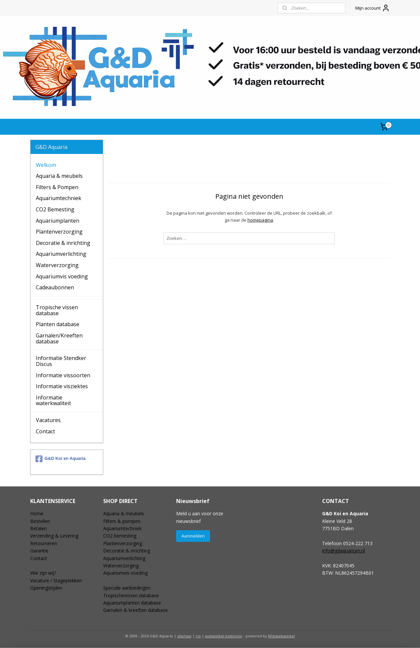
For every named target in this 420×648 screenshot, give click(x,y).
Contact (45, 431)
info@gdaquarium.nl (343, 550)
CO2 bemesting (119, 536)
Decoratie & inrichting (63, 243)
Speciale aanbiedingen (127, 588)
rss (198, 635)
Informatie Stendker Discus (61, 361)
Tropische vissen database (57, 310)
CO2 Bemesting (55, 209)
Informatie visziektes (62, 386)
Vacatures (48, 420)
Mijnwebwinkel (281, 635)
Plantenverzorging (59, 231)
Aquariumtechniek (58, 198)
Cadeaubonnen (55, 287)
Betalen (38, 528)
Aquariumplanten (57, 220)
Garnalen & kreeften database (135, 610)
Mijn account (372, 8)
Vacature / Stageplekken (56, 580)
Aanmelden (193, 536)
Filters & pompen (121, 521)
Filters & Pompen (57, 187)
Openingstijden (46, 588)
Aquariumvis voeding (62, 276)
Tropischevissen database (131, 595)
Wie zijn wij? (43, 573)
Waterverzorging (57, 265)
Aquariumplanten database (132, 603)
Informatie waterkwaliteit (53, 400)
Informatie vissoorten (63, 375)
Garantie (39, 550)
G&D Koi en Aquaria (60, 459)
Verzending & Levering (54, 536)
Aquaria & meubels (59, 176)
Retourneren (43, 543)
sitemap (184, 635)
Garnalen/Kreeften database (59, 338)
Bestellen (40, 521)
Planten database (57, 324)
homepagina (260, 220)
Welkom (46, 165)
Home (36, 513)
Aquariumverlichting (61, 253)
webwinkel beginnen (223, 635)
